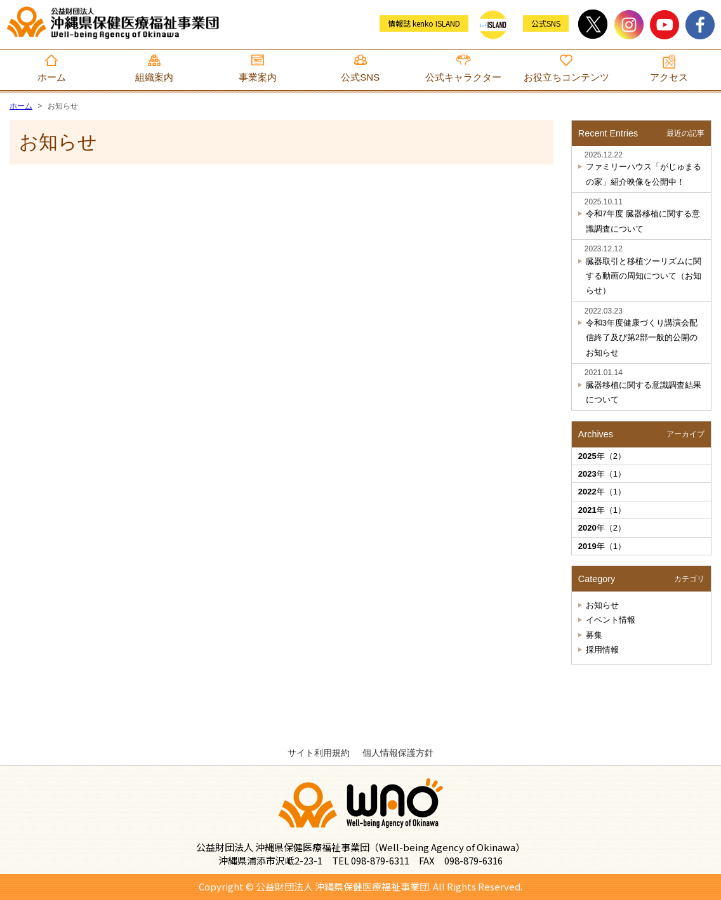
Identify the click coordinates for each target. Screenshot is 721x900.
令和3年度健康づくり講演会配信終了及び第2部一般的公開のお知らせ (642, 337)
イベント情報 (610, 620)
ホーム (51, 77)
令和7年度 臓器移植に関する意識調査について (643, 221)
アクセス (669, 77)
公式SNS (360, 77)
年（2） (602, 456)
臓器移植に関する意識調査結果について (643, 392)
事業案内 (258, 77)
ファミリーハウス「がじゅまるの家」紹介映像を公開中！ (643, 174)
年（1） (602, 474)
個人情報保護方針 (397, 753)
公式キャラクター (463, 77)
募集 (594, 635)
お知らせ (602, 605)
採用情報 (602, 649)
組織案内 (154, 77)
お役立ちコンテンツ (566, 77)
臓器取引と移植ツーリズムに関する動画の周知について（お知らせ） (643, 276)
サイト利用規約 (319, 753)
